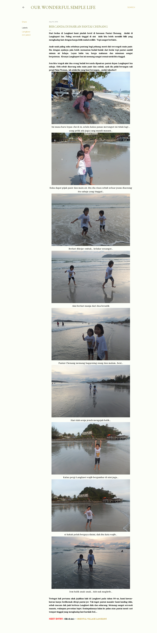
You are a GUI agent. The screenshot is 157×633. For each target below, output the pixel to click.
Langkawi (26, 32)
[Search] (131, 7)
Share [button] (24, 22)
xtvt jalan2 (26, 35)
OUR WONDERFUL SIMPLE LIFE (63, 7)
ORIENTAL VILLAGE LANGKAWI (92, 619)
